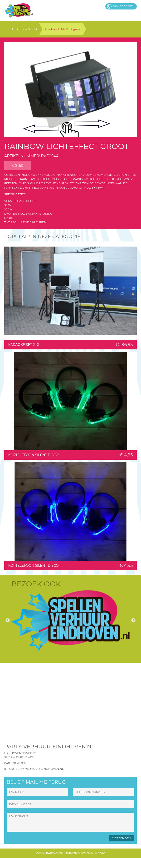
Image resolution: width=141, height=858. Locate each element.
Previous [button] (7, 620)
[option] (70, 620)
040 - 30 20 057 (15, 763)
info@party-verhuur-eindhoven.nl (34, 768)
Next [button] (133, 620)
